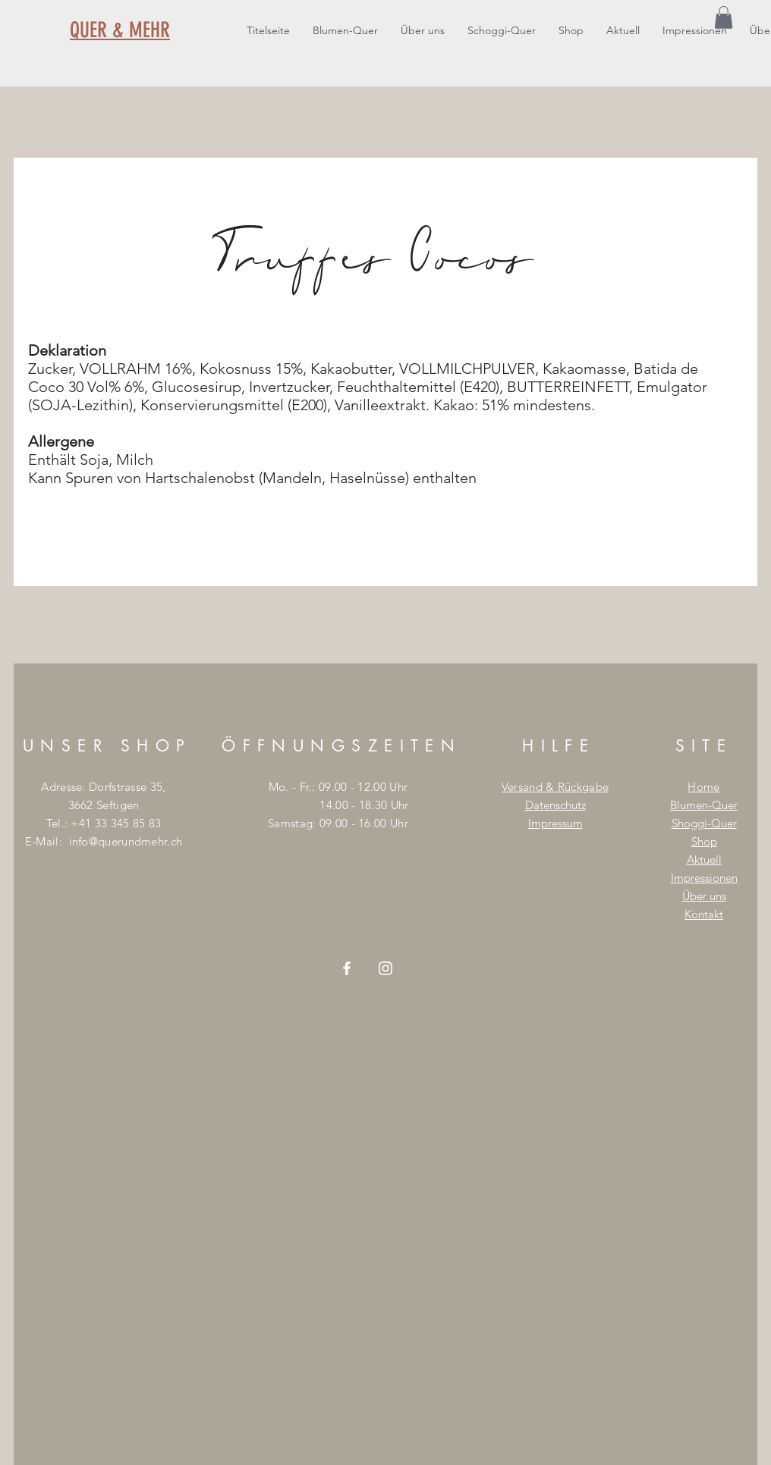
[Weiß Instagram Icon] (385, 968)
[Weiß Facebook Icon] (347, 968)
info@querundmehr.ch (126, 841)
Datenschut (553, 805)
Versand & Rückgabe (555, 787)
